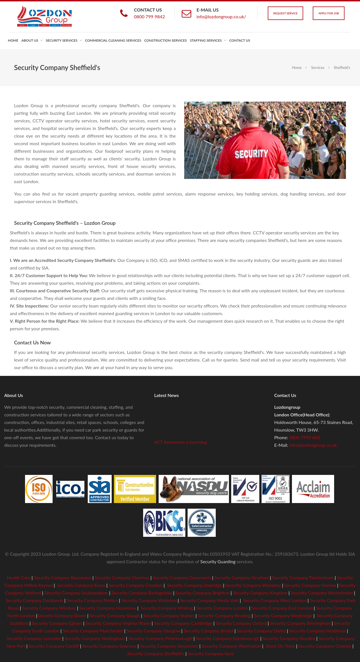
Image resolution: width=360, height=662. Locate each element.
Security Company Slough (114, 615)
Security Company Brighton (203, 592)
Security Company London (222, 608)
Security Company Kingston (260, 592)
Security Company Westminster (322, 592)
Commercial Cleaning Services (113, 40)
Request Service (285, 13)
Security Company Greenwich (182, 577)
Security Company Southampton (76, 592)
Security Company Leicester (34, 638)
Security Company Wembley (253, 585)
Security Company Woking (167, 608)
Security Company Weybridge (283, 615)
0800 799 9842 (149, 16)
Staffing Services (206, 40)
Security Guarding (217, 561)
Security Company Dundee (289, 638)
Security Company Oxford (241, 623)
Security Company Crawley (324, 645)
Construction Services (165, 40)
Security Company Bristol (208, 630)
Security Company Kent (211, 653)
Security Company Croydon (134, 585)
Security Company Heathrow (317, 630)
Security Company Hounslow (107, 608)
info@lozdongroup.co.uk (313, 445)
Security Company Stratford (241, 577)
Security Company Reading (224, 615)
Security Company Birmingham (300, 623)
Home (13, 40)
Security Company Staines (169, 615)
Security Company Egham (57, 623)
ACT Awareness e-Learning (180, 443)
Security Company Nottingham (95, 638)
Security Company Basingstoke (141, 592)
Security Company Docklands (34, 600)
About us (29, 40)
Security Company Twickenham (303, 577)
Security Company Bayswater (62, 577)
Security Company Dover (61, 615)
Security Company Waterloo (149, 600)
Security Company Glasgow (153, 630)
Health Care (19, 577)
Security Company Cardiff (54, 645)
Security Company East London (282, 608)
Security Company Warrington (231, 645)
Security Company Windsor (49, 608)
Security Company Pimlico (92, 600)
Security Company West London (275, 600)
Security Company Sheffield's (155, 653)
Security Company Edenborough (227, 638)
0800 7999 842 (304, 437)
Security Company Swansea (109, 645)
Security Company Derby (261, 630)
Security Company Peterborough (160, 638)
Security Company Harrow (310, 585)
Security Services (61, 40)
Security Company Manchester (93, 630)
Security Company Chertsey (122, 577)
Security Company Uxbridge (194, 585)
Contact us (239, 40)
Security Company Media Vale (209, 600)
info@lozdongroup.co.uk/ (221, 16)
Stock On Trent (279, 645)
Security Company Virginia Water (118, 623)
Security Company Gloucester (169, 645)
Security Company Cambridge (182, 623)
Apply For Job (328, 13)
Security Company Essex (81, 585)
